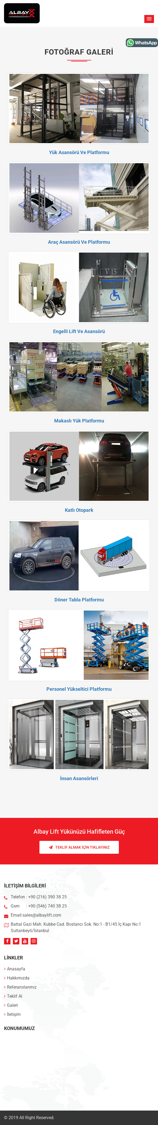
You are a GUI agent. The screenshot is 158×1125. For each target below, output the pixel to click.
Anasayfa (14, 968)
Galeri (11, 1005)
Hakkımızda (17, 978)
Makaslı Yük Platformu (79, 421)
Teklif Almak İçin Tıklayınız (79, 847)
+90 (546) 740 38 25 (47, 906)
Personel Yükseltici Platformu (79, 689)
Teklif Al (13, 996)
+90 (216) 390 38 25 (47, 896)
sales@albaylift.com (42, 915)
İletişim (12, 1014)
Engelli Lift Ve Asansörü (79, 331)
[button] (149, 19)
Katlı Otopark (79, 510)
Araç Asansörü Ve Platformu (79, 242)
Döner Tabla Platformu (79, 599)
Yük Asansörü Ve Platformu (79, 152)
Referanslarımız (20, 987)
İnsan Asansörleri (79, 778)
